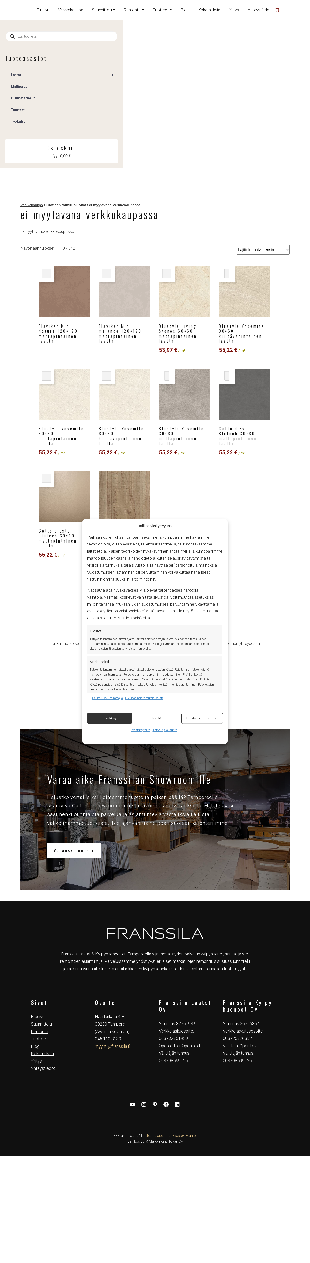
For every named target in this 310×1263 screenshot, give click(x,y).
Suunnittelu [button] (102, 10)
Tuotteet (18, 110)
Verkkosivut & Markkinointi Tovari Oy (155, 973)
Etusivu (42, 10)
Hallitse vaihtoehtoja (202, 718)
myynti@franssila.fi (112, 877)
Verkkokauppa (70, 10)
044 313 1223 (194, 471)
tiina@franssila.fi (194, 478)
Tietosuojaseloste (156, 967)
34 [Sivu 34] (206, 388)
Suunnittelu (41, 855)
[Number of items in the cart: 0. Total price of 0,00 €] (39, 156)
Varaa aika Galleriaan (193, 504)
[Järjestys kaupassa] (267, 82)
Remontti (39, 862)
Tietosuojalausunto (165, 730)
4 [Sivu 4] (182, 388)
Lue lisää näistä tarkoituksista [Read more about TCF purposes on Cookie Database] (144, 698)
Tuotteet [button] (161, 10)
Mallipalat (19, 86)
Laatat (42, 75)
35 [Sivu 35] (215, 388)
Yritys (234, 10)
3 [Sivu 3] (175, 388)
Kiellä (156, 718)
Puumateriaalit (23, 98)
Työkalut (18, 121)
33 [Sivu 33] (197, 388)
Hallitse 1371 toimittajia (107, 698)
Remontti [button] (132, 10)
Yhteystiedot (259, 10)
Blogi (185, 10)
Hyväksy (109, 718)
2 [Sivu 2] (169, 388)
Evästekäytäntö (140, 730)
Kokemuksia (209, 10)
